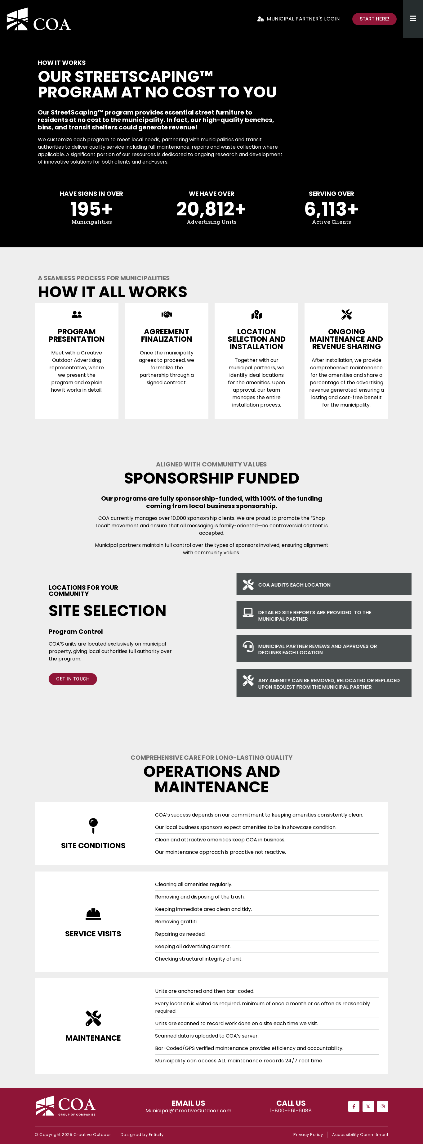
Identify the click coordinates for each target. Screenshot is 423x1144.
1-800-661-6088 (291, 1110)
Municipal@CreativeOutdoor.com (188, 1110)
